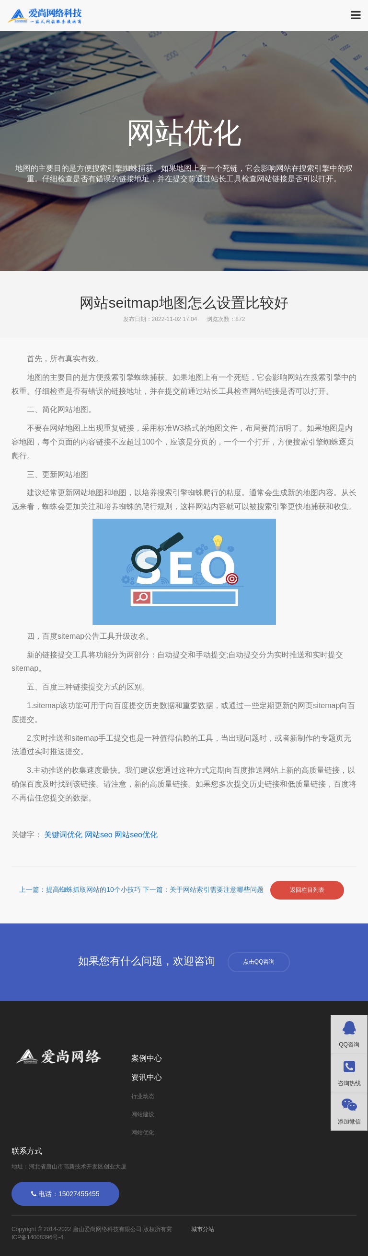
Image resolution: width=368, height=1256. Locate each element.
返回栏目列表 (307, 890)
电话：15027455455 (65, 1194)
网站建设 (142, 1114)
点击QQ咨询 (259, 961)
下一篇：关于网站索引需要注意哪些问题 (204, 890)
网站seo (99, 835)
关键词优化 (63, 835)
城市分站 (202, 1229)
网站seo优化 (136, 835)
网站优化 (142, 1132)
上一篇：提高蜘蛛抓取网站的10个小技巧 (80, 890)
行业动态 (142, 1096)
